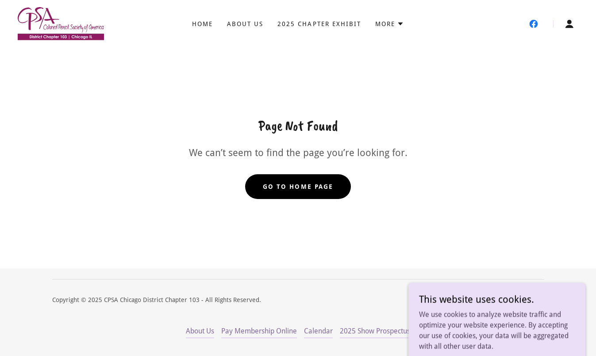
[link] (61, 23)
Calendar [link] (318, 331)
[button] (389, 24)
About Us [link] (245, 23)
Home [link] (202, 23)
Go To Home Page (298, 186)
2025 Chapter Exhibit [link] (319, 23)
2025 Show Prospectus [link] (375, 331)
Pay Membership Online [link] (259, 331)
